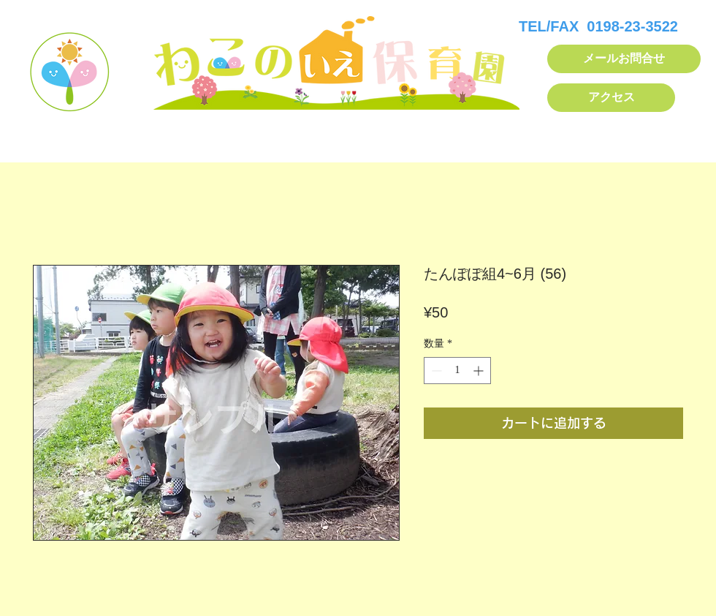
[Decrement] (435, 370)
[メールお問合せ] (624, 59)
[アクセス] (611, 97)
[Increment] (480, 370)
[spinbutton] (457, 370)
